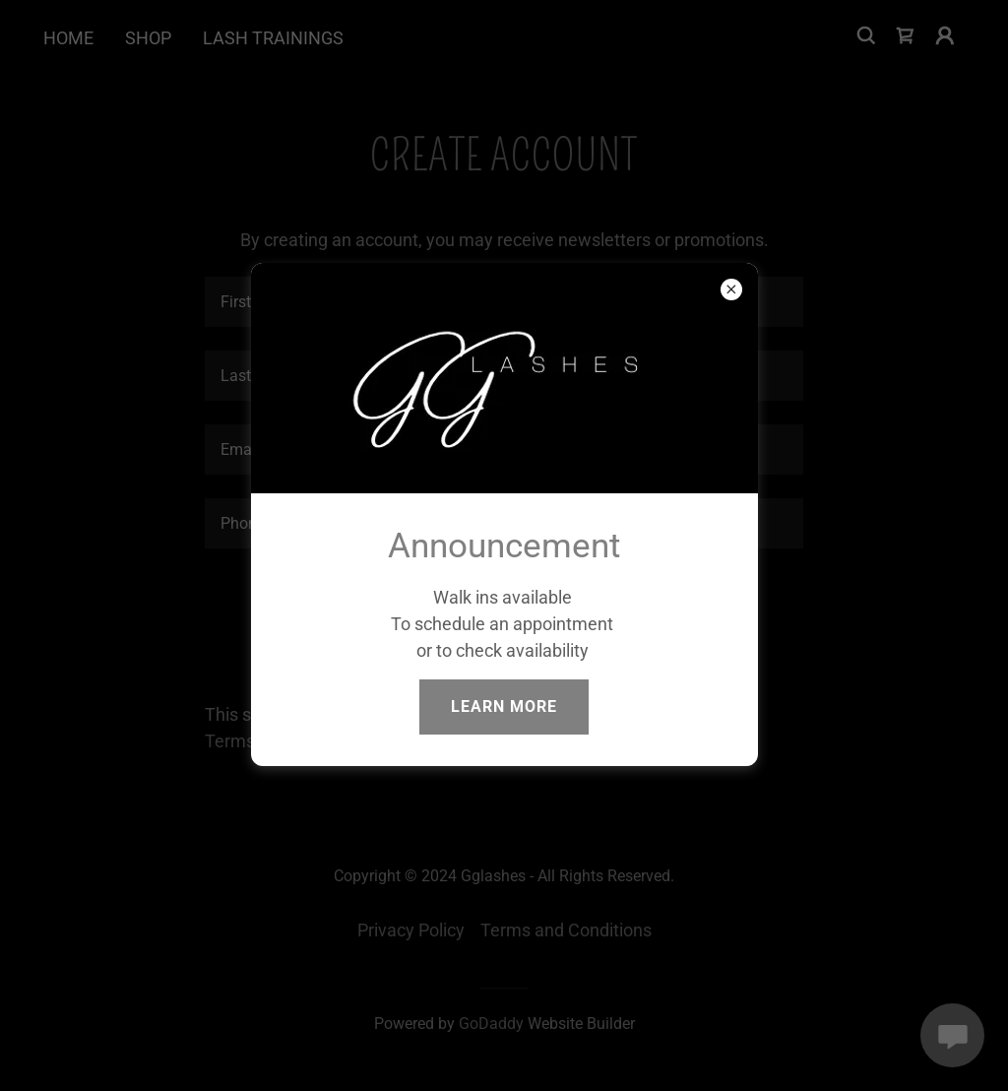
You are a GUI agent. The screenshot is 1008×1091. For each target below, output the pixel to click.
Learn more (504, 706)
